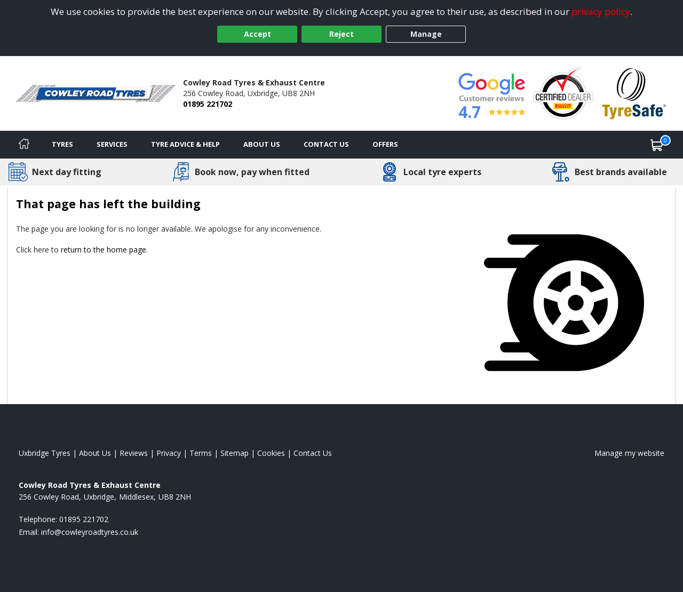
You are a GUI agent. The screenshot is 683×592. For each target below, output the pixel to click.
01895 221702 (207, 104)
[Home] (24, 145)
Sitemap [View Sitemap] (234, 453)
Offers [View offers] (385, 144)
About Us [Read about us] (95, 453)
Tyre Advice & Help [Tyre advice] (185, 144)
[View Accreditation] (563, 93)
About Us (261, 144)
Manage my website (629, 453)
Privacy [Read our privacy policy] (168, 453)
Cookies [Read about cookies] (271, 453)
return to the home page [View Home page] (103, 249)
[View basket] (657, 145)
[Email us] (89, 532)
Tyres (62, 144)
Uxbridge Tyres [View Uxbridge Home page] (44, 453)
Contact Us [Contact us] (326, 144)
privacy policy (600, 11)
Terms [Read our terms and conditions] (200, 453)
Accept (257, 34)
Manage (426, 34)
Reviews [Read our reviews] (134, 453)
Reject (341, 34)
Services (112, 144)
